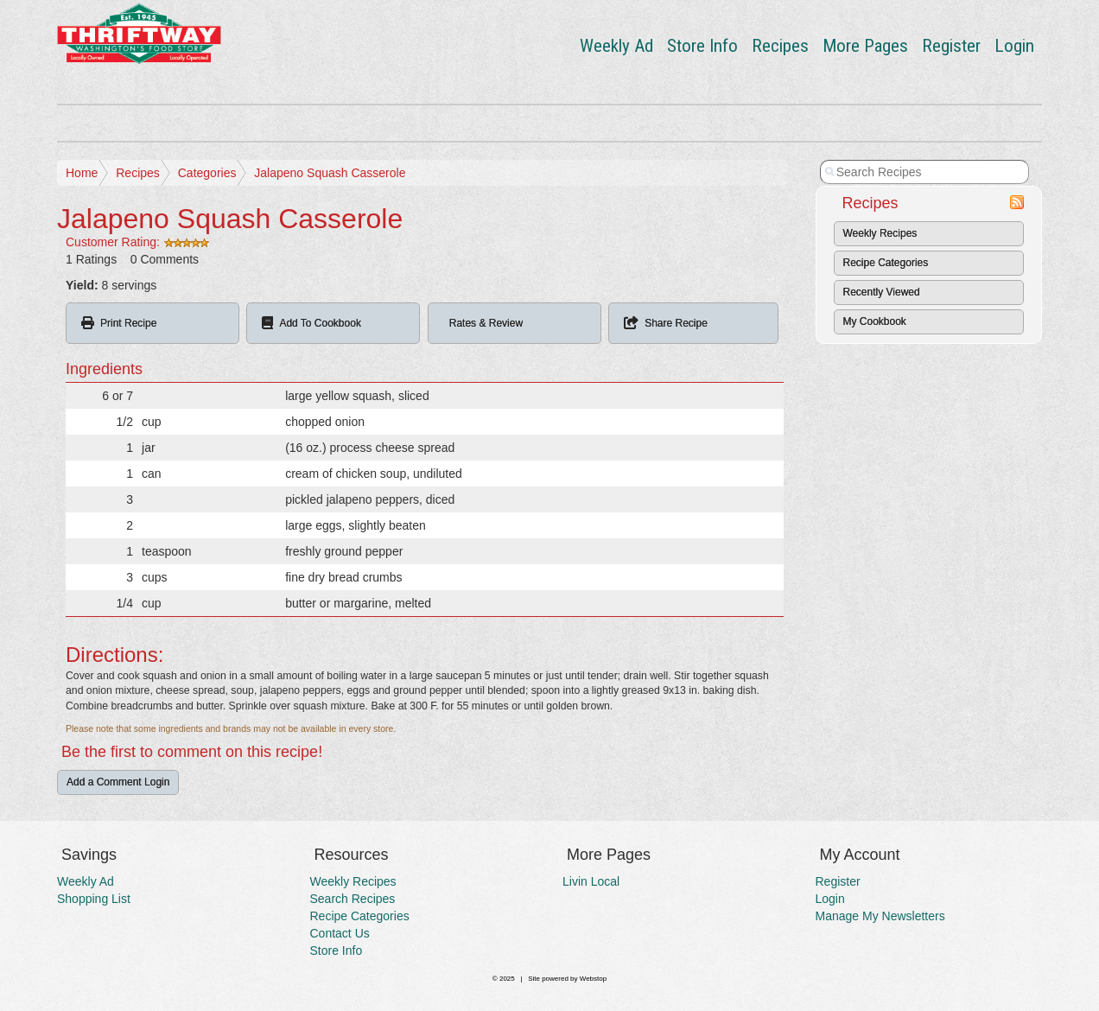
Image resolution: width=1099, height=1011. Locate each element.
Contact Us (340, 933)
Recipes (780, 45)
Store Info (702, 45)
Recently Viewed (881, 292)
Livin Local (590, 881)
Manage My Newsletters (880, 916)
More (865, 45)
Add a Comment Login (118, 782)
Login (1014, 45)
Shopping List (93, 899)
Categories (207, 173)
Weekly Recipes (880, 233)
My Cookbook (874, 321)
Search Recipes (353, 899)
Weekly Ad (616, 45)
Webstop (593, 978)
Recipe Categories (886, 263)
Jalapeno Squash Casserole (329, 173)
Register (951, 45)
